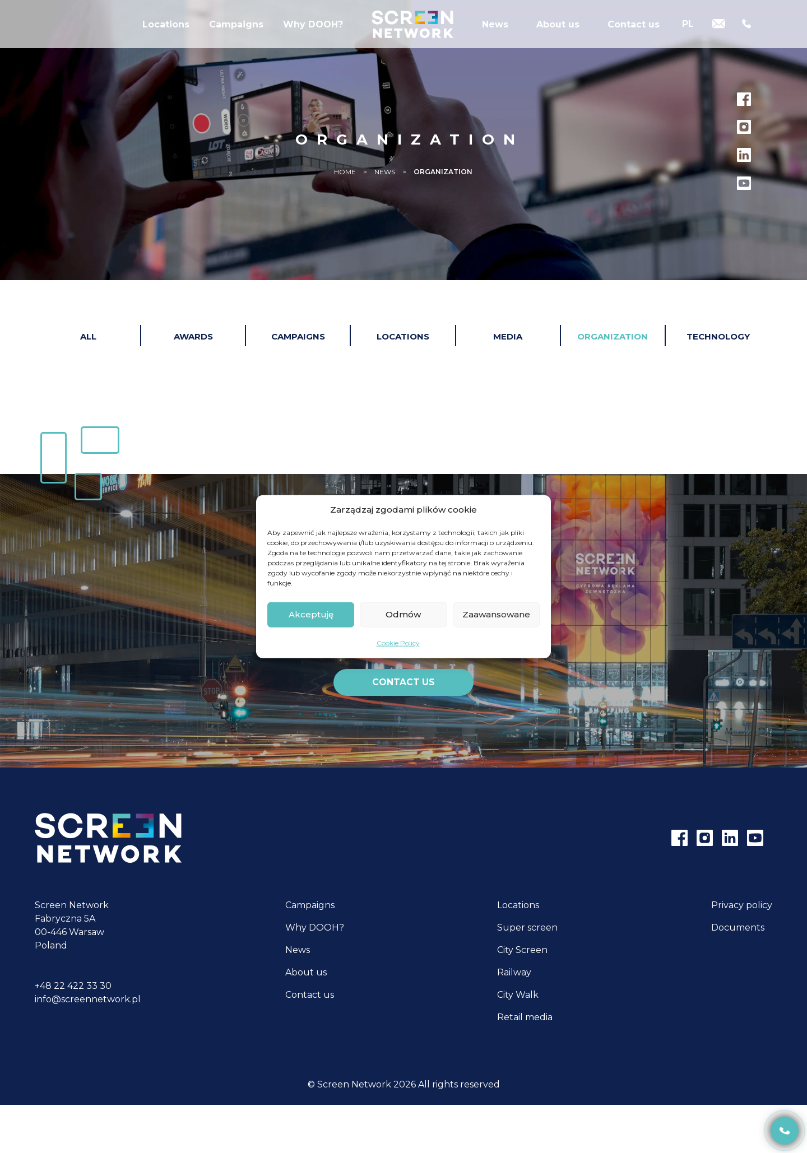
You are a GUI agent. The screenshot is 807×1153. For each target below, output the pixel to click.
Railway (514, 973)
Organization (612, 336)
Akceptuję (311, 614)
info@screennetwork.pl (88, 999)
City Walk (518, 995)
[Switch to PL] (687, 35)
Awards (193, 336)
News (495, 36)
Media (507, 336)
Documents (737, 928)
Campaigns (236, 36)
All (88, 336)
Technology (718, 336)
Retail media (525, 1017)
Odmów (403, 614)
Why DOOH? (313, 36)
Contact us (633, 36)
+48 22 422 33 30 (73, 986)
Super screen (527, 928)
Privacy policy (741, 905)
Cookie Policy (398, 642)
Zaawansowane (496, 614)
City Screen (522, 950)
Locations (165, 36)
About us (557, 36)
